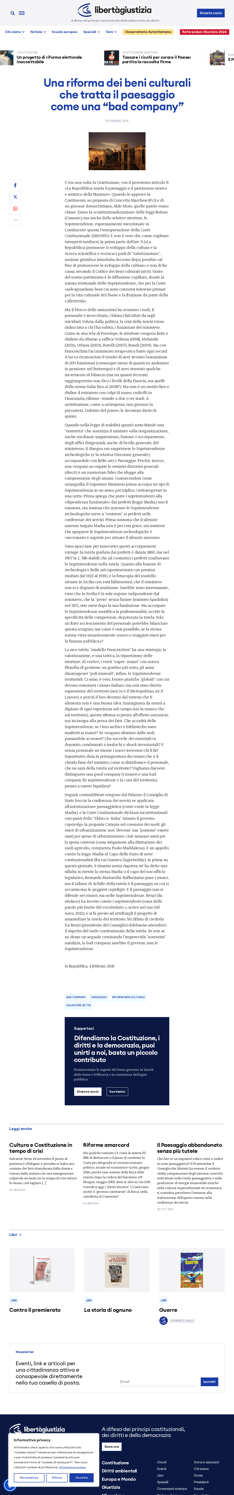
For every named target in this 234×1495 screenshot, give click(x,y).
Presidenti (201, 1482)
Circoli (161, 1462)
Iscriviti (209, 1381)
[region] (53, 1460)
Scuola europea (64, 32)
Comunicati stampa (172, 1488)
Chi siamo (13, 32)
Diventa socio (211, 13)
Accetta (82, 1477)
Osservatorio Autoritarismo (148, 32)
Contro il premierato (35, 1310)
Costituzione (115, 1463)
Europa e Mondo (119, 1479)
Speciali (89, 32)
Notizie (36, 32)
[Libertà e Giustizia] (114, 10)
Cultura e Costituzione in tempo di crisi (40, 1148)
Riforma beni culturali (128, 997)
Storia (198, 1475)
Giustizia (111, 1487)
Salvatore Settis (78, 1005)
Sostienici (117, 1091)
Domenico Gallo (177, 1320)
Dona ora (112, 1446)
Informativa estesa (72, 1467)
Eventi (161, 1469)
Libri (15, 1235)
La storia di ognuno (107, 1310)
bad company (76, 997)
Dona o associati (206, 1462)
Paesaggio (99, 997)
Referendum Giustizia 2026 (204, 32)
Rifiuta (57, 1477)
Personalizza (29, 1477)
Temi (109, 32)
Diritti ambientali (119, 1471)
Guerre (168, 1310)
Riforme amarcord (106, 1145)
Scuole (198, 1488)
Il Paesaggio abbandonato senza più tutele (189, 1148)
